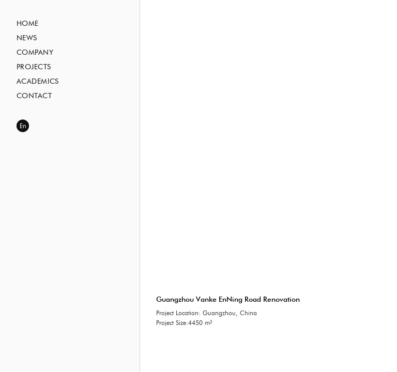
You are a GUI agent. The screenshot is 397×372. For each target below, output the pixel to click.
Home (28, 23)
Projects (34, 67)
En (23, 126)
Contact (34, 96)
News (27, 38)
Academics (38, 81)
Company (35, 52)
